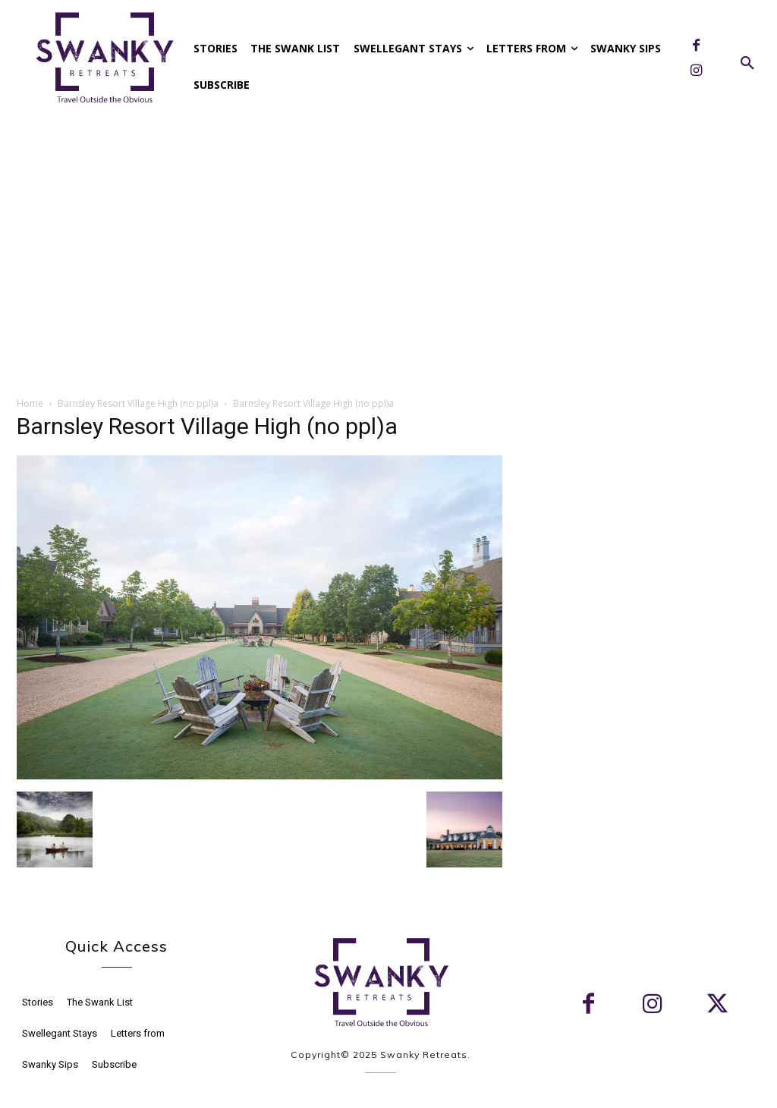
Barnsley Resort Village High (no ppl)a (138, 403)
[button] (747, 64)
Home (30, 403)
